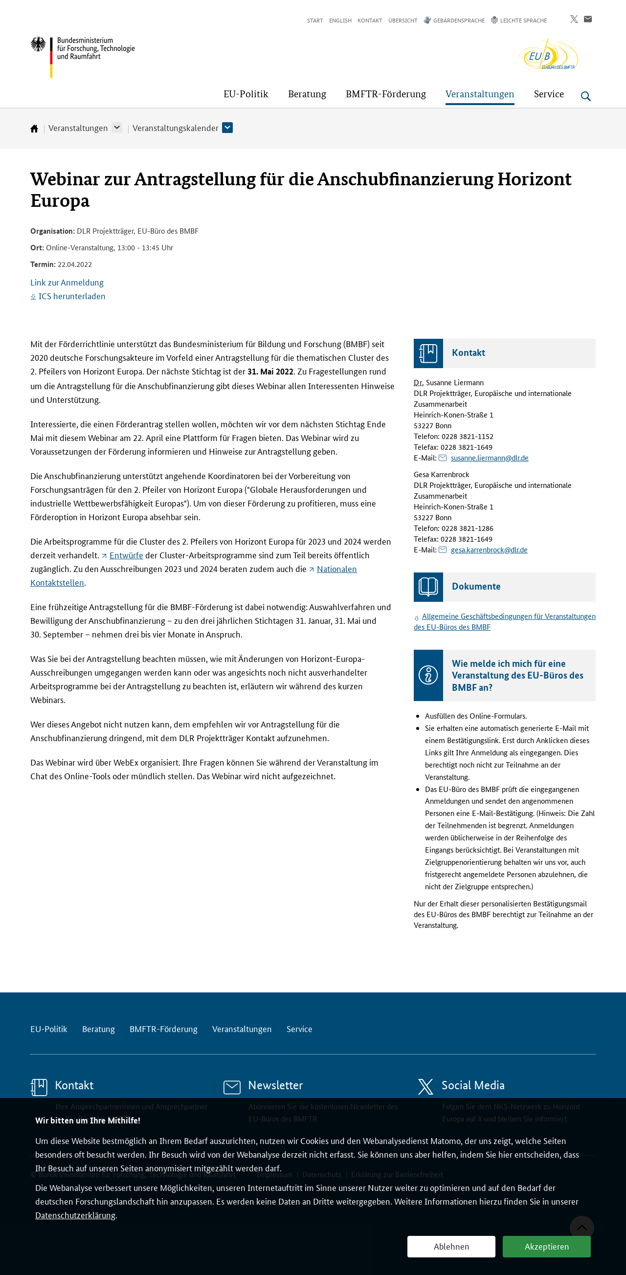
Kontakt (370, 19)
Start (315, 19)
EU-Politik (48, 1028)
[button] (117, 127)
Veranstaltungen (78, 127)
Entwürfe (126, 554)
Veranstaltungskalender (176, 127)
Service (300, 1028)
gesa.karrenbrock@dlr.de (489, 549)
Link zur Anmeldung (67, 281)
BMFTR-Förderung (164, 1028)
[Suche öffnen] (586, 96)
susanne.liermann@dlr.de (490, 457)
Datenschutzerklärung (75, 1214)
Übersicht (403, 19)
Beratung (98, 1028)
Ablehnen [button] (452, 1246)
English (340, 19)
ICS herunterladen (72, 295)
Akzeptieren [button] (547, 1246)
